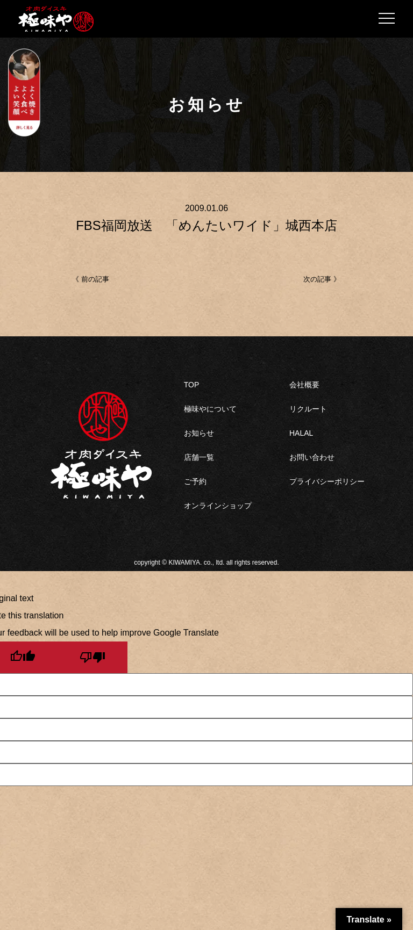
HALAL (301, 433)
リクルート (308, 409)
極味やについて (210, 409)
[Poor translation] (92, 657)
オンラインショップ (218, 505)
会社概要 (304, 384)
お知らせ (199, 433)
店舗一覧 (199, 457)
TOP (192, 384)
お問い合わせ (311, 457)
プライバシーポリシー (327, 481)
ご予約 (195, 481)
